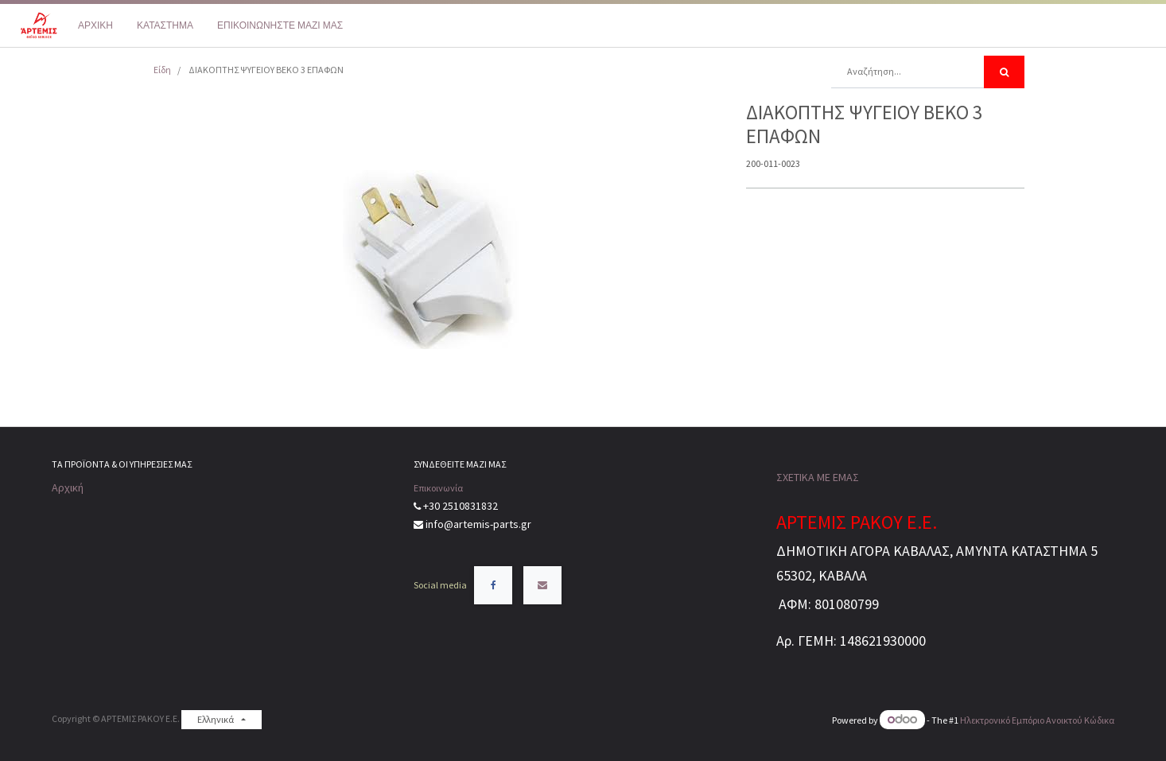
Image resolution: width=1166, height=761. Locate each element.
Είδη (162, 70)
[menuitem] (95, 25)
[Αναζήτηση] (1004, 72)
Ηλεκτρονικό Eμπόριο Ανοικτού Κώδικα (1037, 720)
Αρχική (68, 487)
